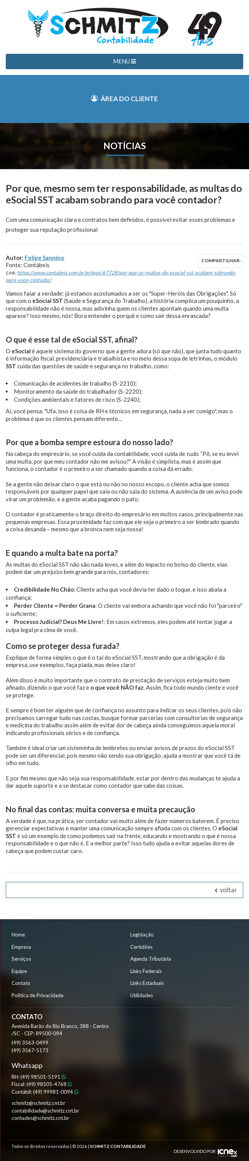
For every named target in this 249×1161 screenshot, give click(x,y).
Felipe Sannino (44, 257)
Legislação (142, 934)
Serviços (21, 959)
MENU (124, 61)
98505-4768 (49, 1084)
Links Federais (146, 971)
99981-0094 (55, 1092)
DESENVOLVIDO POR (195, 1151)
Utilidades (141, 995)
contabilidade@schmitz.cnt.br (45, 1111)
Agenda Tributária (150, 959)
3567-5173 (30, 1050)
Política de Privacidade (37, 995)
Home (18, 934)
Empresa (21, 947)
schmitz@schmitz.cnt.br (38, 1103)
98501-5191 (43, 1077)
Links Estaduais (147, 983)
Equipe (19, 971)
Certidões (141, 947)
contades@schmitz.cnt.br (40, 1118)
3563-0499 (30, 1043)
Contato (21, 983)
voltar (225, 890)
